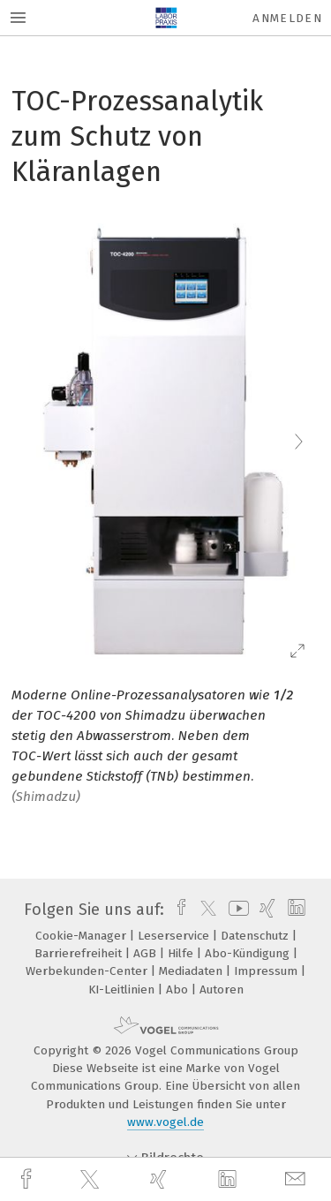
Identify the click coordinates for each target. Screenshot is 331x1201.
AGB (146, 953)
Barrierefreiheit (79, 953)
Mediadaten (192, 970)
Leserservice (175, 935)
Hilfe (182, 953)
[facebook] (28, 1179)
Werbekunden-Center (88, 970)
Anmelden (287, 18)
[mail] (297, 1179)
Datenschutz (256, 935)
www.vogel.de (165, 1121)
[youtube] (235, 909)
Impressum (267, 970)
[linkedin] (229, 1179)
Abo (179, 989)
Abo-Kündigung (249, 953)
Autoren (221, 989)
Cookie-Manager (82, 935)
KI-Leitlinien (123, 989)
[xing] (160, 1179)
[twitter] (92, 1179)
